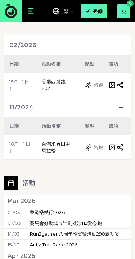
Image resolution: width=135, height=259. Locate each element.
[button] (121, 45)
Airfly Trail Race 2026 (54, 244)
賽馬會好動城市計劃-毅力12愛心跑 (66, 223)
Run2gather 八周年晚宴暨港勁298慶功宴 (75, 234)
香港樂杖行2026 (47, 212)
